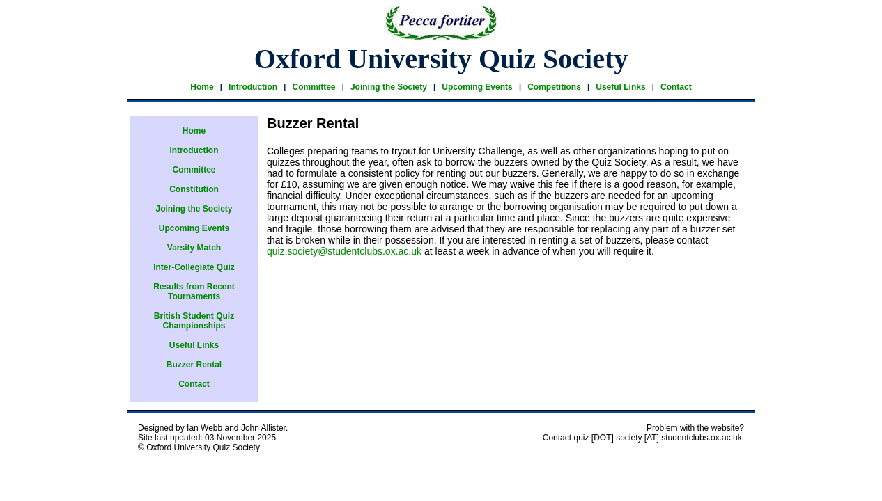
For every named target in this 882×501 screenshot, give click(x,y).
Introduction (253, 87)
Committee (313, 87)
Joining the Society (388, 87)
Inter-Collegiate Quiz (194, 267)
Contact (676, 87)
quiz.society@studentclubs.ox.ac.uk (344, 251)
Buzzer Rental (194, 364)
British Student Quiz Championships (194, 321)
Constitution (194, 189)
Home (201, 87)
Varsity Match (194, 248)
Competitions (554, 87)
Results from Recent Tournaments (194, 291)
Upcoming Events (477, 87)
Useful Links (620, 87)
